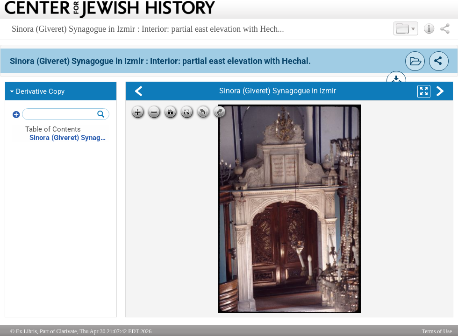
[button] (405, 28)
